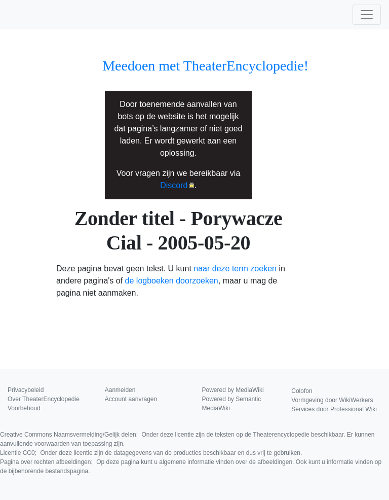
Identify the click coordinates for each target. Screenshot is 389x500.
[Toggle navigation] (367, 15)
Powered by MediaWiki (233, 390)
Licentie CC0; (151, 452)
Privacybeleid (26, 390)
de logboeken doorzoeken (171, 280)
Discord (173, 185)
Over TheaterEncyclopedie (44, 399)
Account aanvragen (131, 399)
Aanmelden (120, 390)
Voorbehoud (24, 408)
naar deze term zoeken (235, 268)
